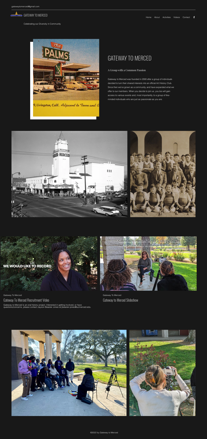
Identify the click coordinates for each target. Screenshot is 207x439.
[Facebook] (194, 17)
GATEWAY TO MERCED (35, 15)
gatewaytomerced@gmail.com (25, 6)
